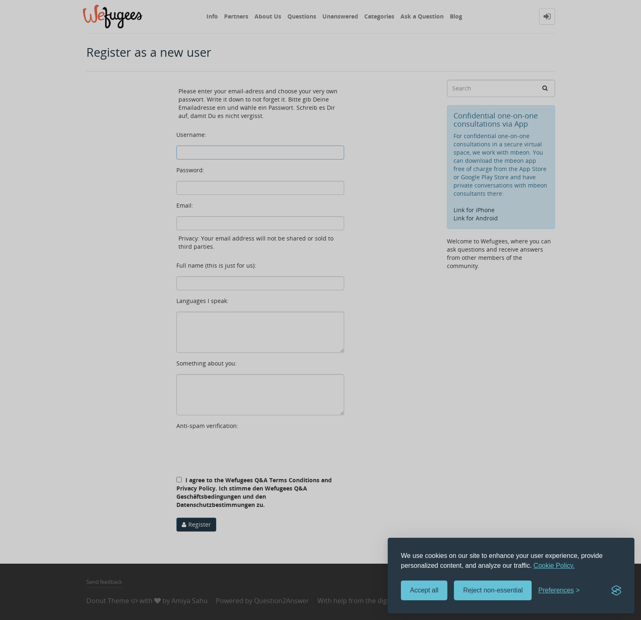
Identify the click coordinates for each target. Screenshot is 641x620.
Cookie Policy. (554, 565)
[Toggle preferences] (559, 590)
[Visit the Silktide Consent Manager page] (616, 590)
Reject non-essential (493, 590)
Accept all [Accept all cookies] (424, 590)
